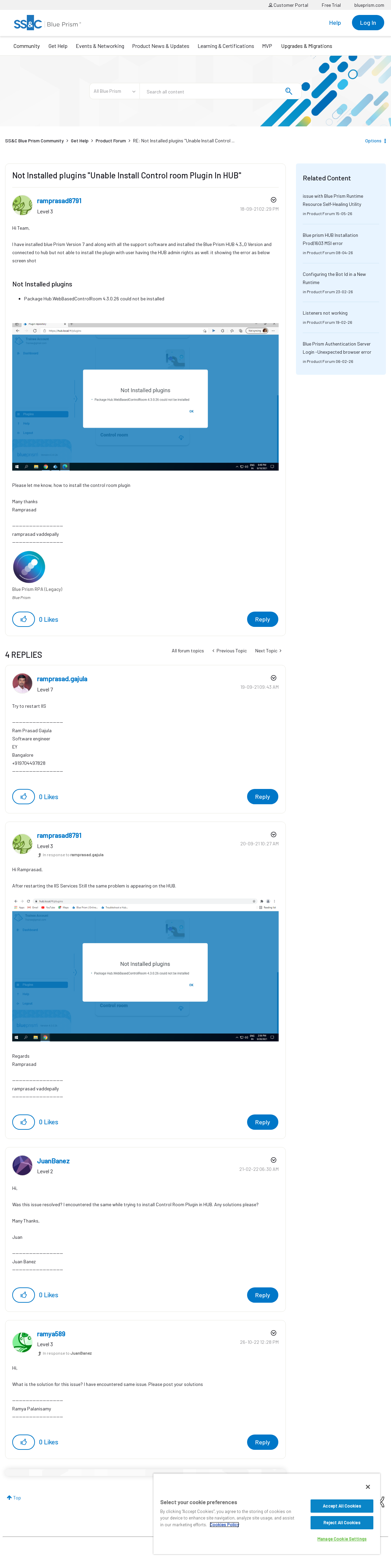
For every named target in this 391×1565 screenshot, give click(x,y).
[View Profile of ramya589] (51, 1334)
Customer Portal (288, 5)
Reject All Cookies (341, 1522)
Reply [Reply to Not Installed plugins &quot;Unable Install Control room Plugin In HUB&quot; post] (262, 619)
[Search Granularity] (114, 91)
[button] (145, 397)
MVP (267, 45)
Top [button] (17, 1497)
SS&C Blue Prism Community (34, 140)
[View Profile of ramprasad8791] (59, 200)
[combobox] (220, 91)
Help (335, 22)
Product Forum (111, 140)
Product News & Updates (160, 45)
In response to (73, 854)
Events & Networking (100, 45)
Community (27, 45)
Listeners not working (325, 313)
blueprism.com (369, 5)
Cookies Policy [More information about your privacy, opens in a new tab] (224, 1524)
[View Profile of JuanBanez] (53, 1161)
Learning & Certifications (226, 45)
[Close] (367, 1486)
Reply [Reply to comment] (262, 796)
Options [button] (373, 140)
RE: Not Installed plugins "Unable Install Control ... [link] (184, 140)
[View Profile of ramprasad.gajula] (62, 678)
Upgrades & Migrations (306, 45)
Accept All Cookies (342, 1506)
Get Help (58, 45)
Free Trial (331, 5)
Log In (368, 22)
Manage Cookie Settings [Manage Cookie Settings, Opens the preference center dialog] (342, 1539)
